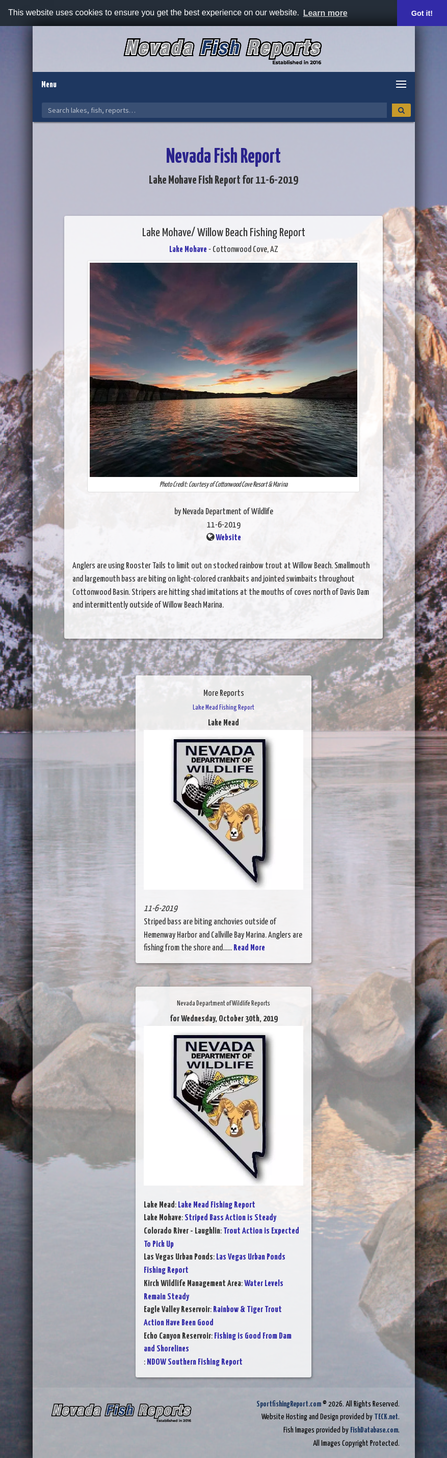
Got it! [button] (422, 13)
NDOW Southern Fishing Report (195, 1362)
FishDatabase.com (374, 1430)
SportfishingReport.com (288, 1404)
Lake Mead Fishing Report (216, 1205)
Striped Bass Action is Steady (230, 1218)
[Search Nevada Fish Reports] (214, 110)
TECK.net (386, 1417)
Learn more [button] (325, 13)
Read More (249, 948)
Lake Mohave (188, 249)
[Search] (401, 110)
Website (228, 538)
